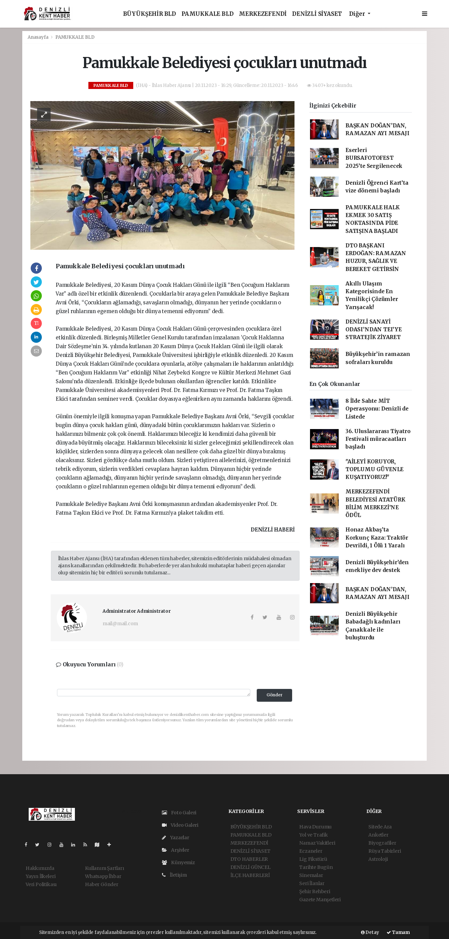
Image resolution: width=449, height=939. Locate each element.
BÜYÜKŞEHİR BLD (149, 14)
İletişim (174, 875)
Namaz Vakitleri (317, 843)
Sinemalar (311, 875)
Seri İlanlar (312, 883)
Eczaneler (310, 851)
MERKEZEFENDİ (263, 14)
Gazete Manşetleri (320, 900)
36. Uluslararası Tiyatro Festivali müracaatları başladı (377, 439)
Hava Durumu (315, 827)
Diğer (357, 14)
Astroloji (378, 859)
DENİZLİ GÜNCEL (250, 867)
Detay (370, 932)
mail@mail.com (120, 623)
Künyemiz (178, 862)
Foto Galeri (179, 813)
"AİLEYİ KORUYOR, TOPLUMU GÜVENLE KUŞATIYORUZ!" (374, 469)
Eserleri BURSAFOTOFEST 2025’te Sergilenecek (373, 158)
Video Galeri (180, 825)
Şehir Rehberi (314, 891)
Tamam (398, 932)
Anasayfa (38, 37)
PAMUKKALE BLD (207, 14)
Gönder (274, 694)
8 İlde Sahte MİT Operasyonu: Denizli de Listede (377, 409)
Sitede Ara (380, 827)
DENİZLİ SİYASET (317, 14)
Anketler (378, 835)
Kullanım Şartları (104, 868)
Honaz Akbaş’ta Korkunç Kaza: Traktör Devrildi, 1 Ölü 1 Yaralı (376, 537)
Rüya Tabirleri (384, 851)
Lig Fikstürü (313, 859)
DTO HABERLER (249, 859)
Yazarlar (175, 838)
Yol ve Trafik (313, 835)
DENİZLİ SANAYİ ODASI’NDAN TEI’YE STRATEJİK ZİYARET (373, 330)
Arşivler (175, 850)
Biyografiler (382, 843)
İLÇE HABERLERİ (250, 875)
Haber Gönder (101, 884)
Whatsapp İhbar (103, 876)
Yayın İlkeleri (40, 876)
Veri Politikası (41, 884)
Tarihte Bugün (316, 867)
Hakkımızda (40, 868)
